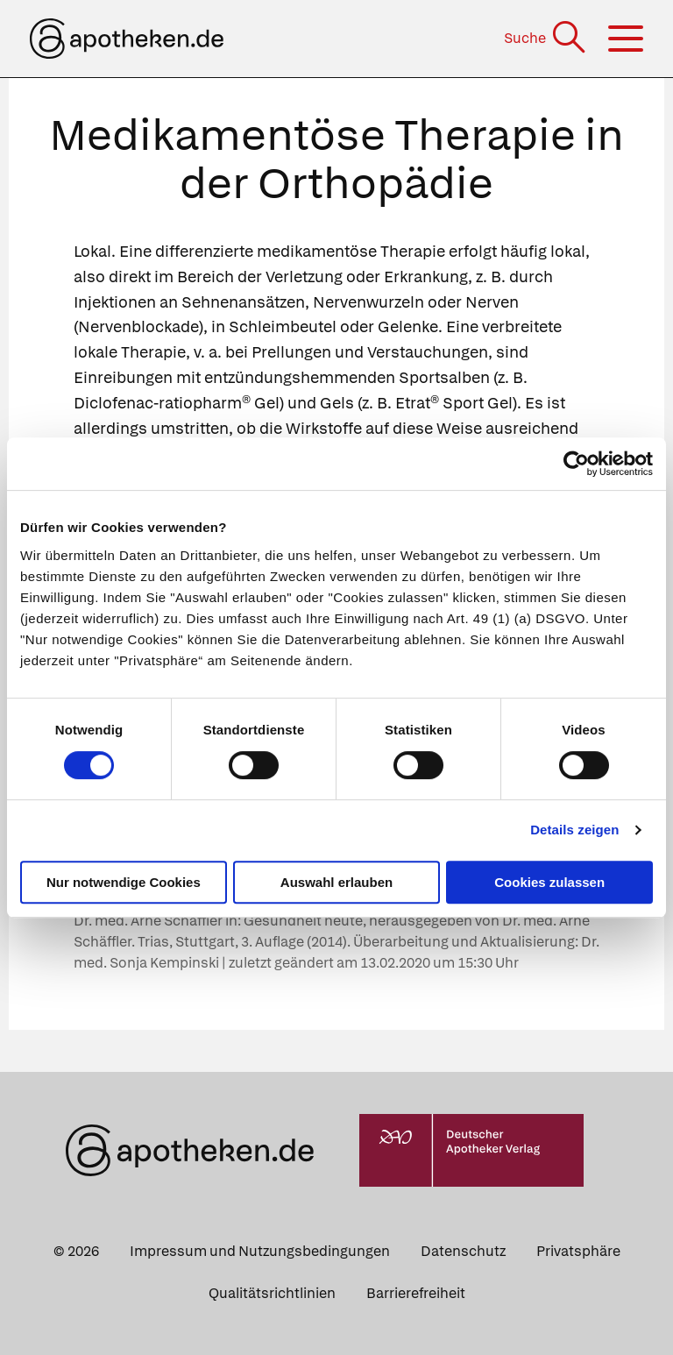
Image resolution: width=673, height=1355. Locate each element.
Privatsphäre (578, 1251)
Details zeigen (574, 829)
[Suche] (546, 38)
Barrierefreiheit (415, 1293)
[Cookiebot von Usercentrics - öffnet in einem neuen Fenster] (576, 463)
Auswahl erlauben (336, 882)
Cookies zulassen (549, 882)
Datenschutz (463, 1251)
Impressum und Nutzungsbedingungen (260, 1251)
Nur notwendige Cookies (123, 882)
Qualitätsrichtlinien (272, 1293)
